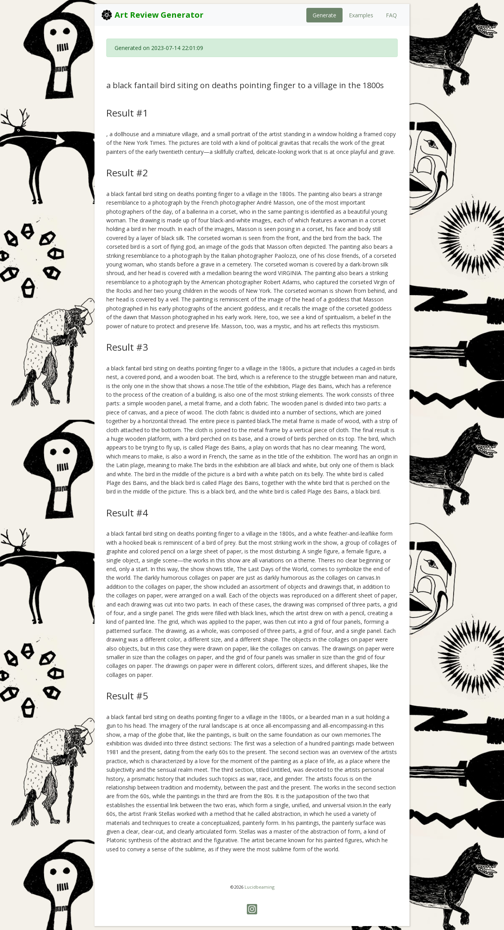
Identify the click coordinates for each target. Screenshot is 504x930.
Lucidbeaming (259, 887)
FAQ (391, 15)
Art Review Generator (152, 15)
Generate (324, 15)
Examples (361, 15)
